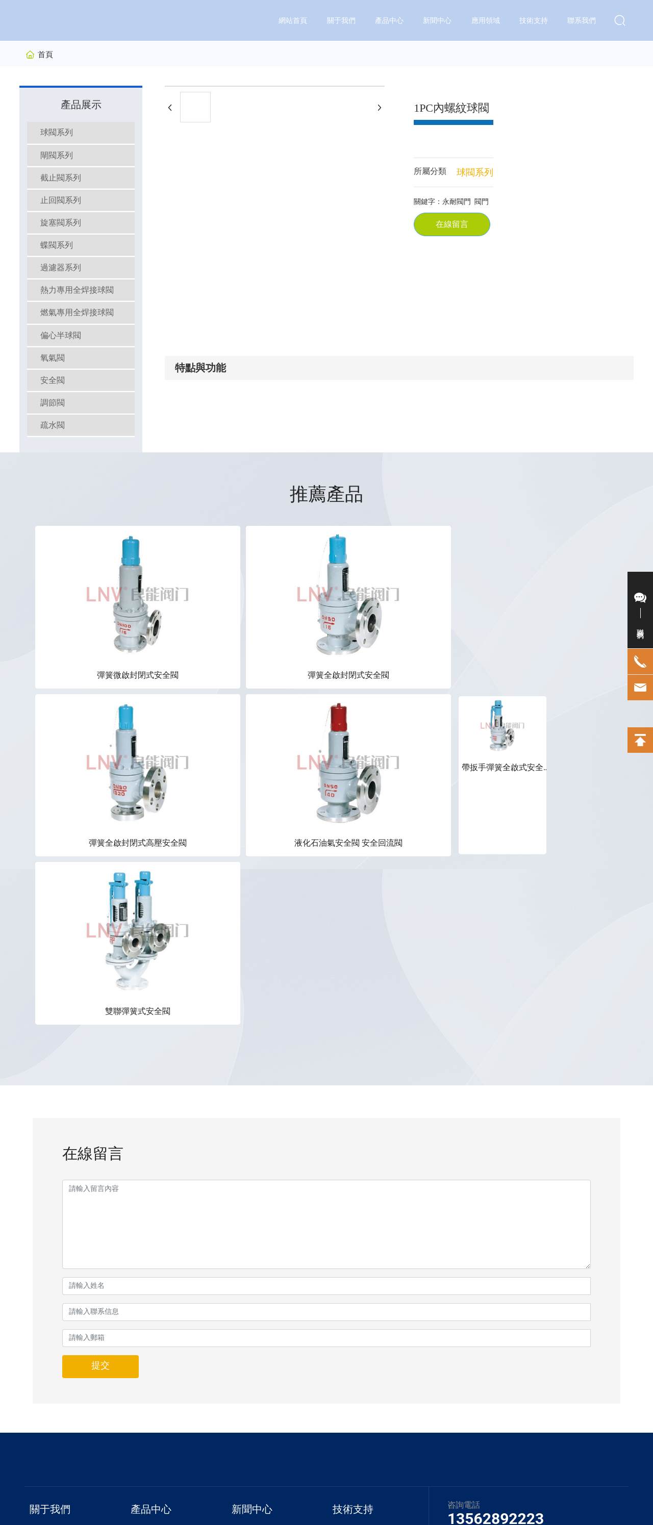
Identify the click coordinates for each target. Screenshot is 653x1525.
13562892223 (495, 1208)
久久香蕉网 (18, 1519)
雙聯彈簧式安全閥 (571, 698)
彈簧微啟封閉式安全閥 (81, 698)
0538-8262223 (498, 1223)
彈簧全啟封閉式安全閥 (179, 698)
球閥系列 (475, 172)
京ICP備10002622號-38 (308, 1478)
